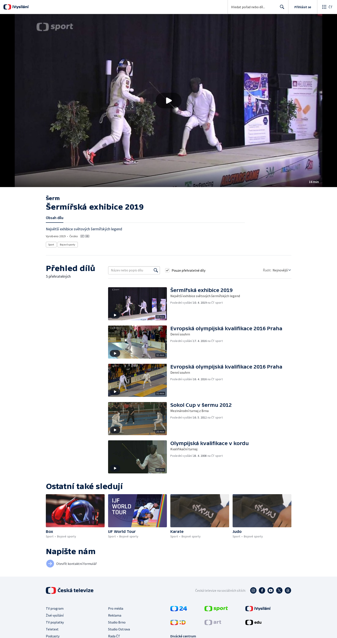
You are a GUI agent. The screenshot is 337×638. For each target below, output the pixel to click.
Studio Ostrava (119, 629)
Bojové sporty (67, 244)
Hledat (281, 8)
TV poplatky (55, 622)
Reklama (114, 615)
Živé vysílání (55, 615)
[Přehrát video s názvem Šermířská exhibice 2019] (169, 100)
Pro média (115, 608)
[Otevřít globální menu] (327, 7)
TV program (55, 608)
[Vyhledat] (156, 270)
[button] (168, 100)
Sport (51, 244)
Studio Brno (117, 622)
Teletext (52, 629)
